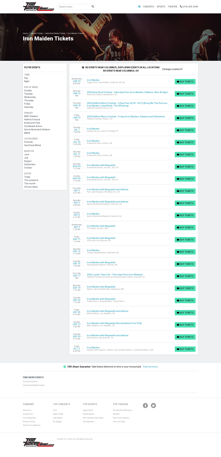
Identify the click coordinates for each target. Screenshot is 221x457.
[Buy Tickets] (185, 81)
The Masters (88, 422)
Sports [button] (161, 6)
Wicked (116, 414)
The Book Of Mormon (122, 410)
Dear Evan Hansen (121, 418)
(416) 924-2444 (189, 6)
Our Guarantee (29, 418)
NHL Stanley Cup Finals (93, 418)
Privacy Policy (29, 422)
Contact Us (28, 414)
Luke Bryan (58, 418)
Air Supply (57, 422)
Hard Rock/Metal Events (34, 385)
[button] (139, 7)
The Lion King (119, 422)
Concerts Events (30, 381)
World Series (88, 414)
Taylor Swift (58, 414)
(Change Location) (172, 69)
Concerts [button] (148, 6)
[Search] (73, 6)
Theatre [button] (172, 6)
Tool (55, 410)
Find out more (150, 366)
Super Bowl (88, 410)
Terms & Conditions (31, 425)
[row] (133, 81)
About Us (27, 410)
